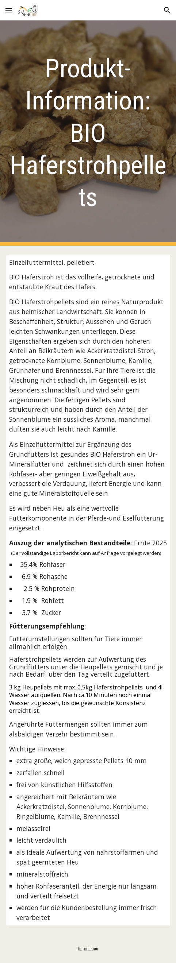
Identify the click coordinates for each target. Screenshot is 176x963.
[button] (9, 10)
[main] (88, 133)
